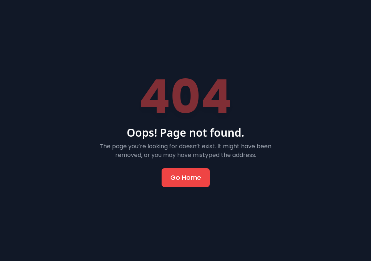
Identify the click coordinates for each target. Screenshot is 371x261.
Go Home (185, 177)
